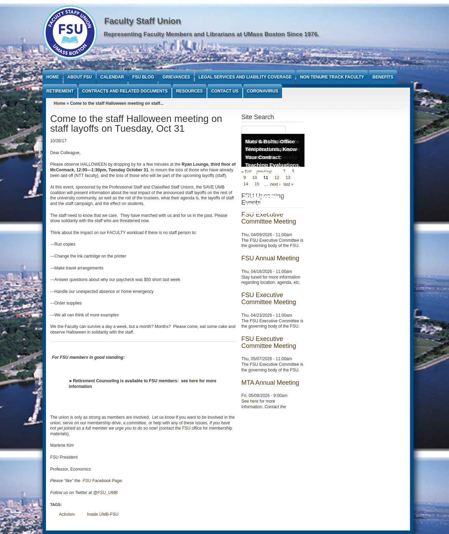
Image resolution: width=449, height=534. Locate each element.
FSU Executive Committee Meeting (268, 299)
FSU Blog (143, 77)
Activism (67, 514)
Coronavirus (262, 91)
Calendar (112, 77)
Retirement (60, 91)
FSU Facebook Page (101, 480)
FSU (186, 428)
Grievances (176, 77)
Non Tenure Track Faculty (332, 77)
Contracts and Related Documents (125, 91)
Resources (189, 91)
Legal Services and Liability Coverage (245, 77)
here (254, 401)
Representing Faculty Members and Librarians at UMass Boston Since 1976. (211, 34)
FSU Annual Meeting (270, 258)
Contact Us (225, 91)
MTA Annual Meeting (270, 382)
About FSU (79, 77)
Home (52, 77)
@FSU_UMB (105, 492)
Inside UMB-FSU (103, 514)
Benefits (383, 77)
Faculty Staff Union (142, 21)
